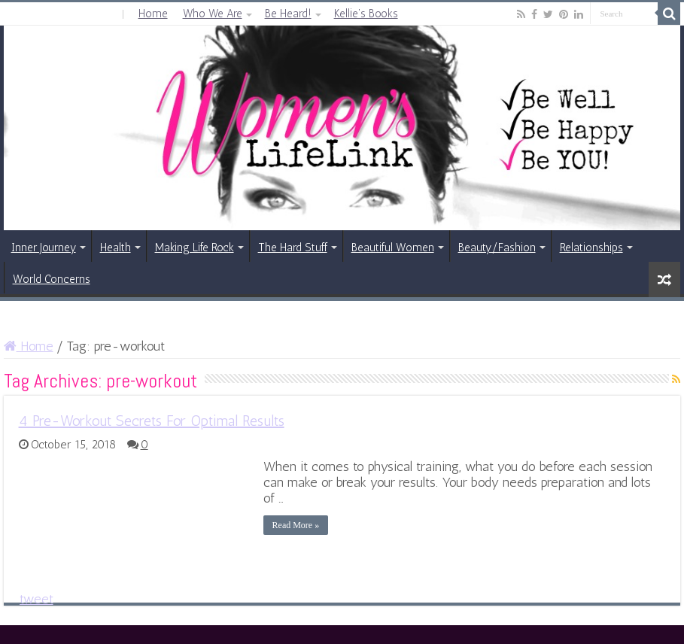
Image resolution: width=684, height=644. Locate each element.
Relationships (591, 247)
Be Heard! (288, 13)
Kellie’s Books (366, 13)
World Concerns (51, 279)
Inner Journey (43, 247)
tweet (36, 599)
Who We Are (212, 13)
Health (115, 247)
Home (153, 13)
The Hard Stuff (292, 247)
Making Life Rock (194, 247)
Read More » (296, 525)
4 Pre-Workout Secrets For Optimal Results (151, 421)
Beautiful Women (392, 247)
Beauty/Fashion (497, 247)
